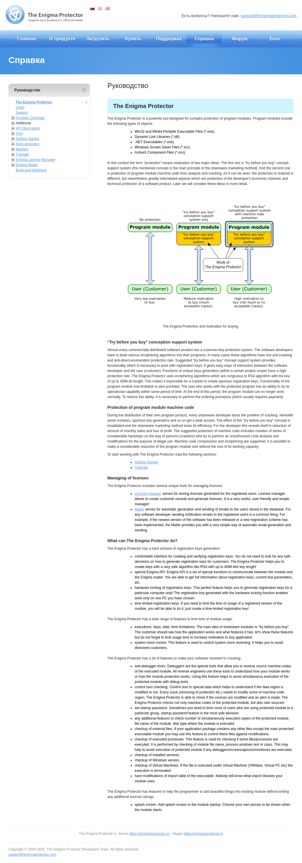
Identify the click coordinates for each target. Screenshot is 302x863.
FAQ (19, 134)
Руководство (27, 90)
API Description (28, 128)
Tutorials (22, 154)
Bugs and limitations (31, 170)
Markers (22, 149)
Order (20, 107)
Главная (26, 38)
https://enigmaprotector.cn (149, 834)
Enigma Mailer (27, 165)
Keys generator (27, 144)
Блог (275, 38)
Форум (240, 38)
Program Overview (30, 118)
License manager (148, 494)
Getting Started (27, 139)
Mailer (139, 509)
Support (22, 113)
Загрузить (97, 38)
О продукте (62, 38)
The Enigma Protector (34, 102)
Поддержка (169, 38)
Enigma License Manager (35, 160)
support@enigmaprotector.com (268, 15)
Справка (204, 38)
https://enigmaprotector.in (203, 834)
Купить (133, 38)
